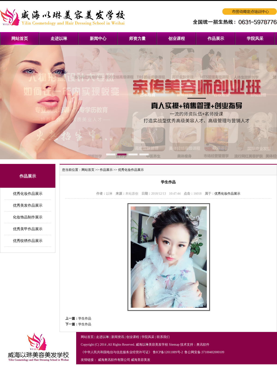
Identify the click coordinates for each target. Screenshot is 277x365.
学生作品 (84, 318)
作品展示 (106, 170)
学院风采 (148, 337)
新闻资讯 (117, 337)
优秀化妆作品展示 (27, 194)
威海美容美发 (140, 360)
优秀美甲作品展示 (27, 229)
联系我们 (163, 337)
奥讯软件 (202, 344)
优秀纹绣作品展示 (27, 241)
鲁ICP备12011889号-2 (168, 352)
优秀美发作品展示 (27, 205)
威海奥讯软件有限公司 (114, 360)
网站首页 (87, 170)
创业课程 (132, 337)
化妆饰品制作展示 (27, 217)
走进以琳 (102, 337)
